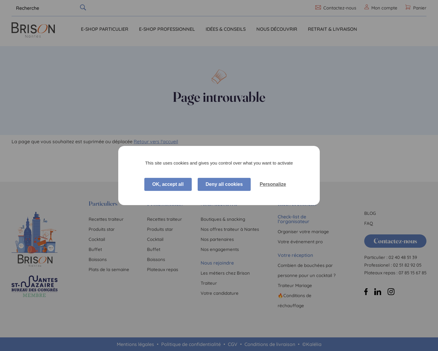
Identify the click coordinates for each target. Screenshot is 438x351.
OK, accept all (168, 184)
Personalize (273, 184)
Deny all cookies (224, 184)
